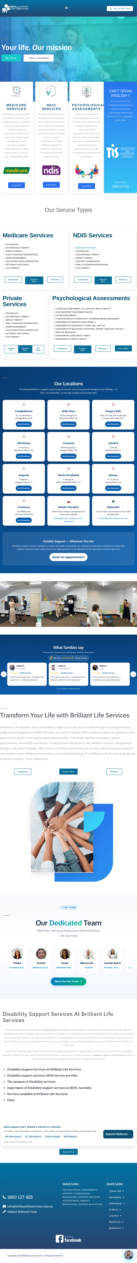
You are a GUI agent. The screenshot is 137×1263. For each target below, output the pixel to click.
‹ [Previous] (4, 674)
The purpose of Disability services (31, 1082)
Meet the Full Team (68, 981)
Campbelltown (24, 411)
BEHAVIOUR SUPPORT (86, 248)
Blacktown (23, 443)
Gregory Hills (113, 411)
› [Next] (133, 674)
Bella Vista (68, 411)
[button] (66, 7)
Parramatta (116, 1197)
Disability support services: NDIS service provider (42, 1076)
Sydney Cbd (116, 1191)
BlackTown (116, 1222)
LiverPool (115, 1216)
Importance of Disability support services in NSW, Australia (49, 1088)
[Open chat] (128, 1254)
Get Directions (24, 424)
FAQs (10, 1100)
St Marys (115, 1210)
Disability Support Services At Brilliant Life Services (44, 1069)
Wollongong (117, 1203)
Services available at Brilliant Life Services (37, 1094)
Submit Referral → (118, 1134)
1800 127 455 (120, 187)
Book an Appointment (68, 557)
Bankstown (116, 1228)
